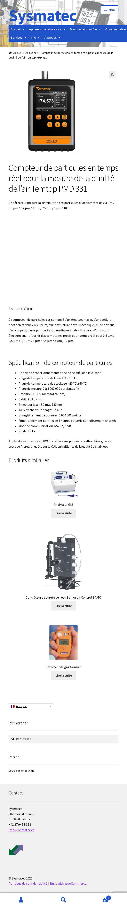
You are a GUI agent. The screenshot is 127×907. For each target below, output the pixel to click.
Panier (98, 897)
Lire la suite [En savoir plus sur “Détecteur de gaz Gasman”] (63, 675)
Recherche (63, 900)
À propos (52, 37)
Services (19, 37)
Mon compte (21, 900)
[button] (112, 74)
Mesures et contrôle (85, 29)
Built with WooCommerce (68, 883)
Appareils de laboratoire (47, 29)
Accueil (18, 29)
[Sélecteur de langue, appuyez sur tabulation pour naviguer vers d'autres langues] (31, 706)
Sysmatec (43, 15)
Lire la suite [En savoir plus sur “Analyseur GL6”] (63, 513)
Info (35, 37)
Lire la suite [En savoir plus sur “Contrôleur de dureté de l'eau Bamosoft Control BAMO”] (63, 606)
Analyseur (31, 53)
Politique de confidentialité (28, 883)
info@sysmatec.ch (21, 830)
